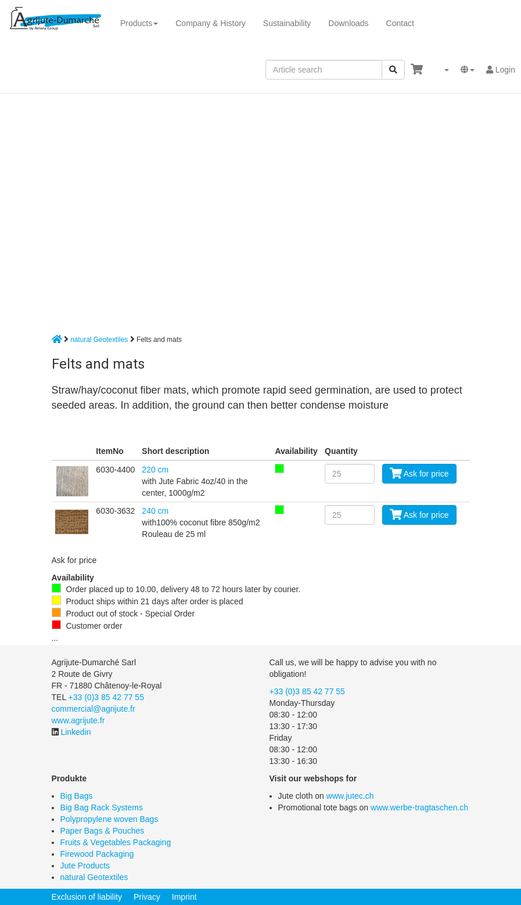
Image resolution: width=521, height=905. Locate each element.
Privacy (147, 897)
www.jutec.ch (350, 796)
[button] (442, 69)
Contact (400, 23)
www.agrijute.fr (78, 720)
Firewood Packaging (97, 854)
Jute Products (85, 865)
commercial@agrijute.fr (93, 708)
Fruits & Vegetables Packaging (115, 842)
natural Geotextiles (99, 340)
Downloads (348, 23)
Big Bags (76, 796)
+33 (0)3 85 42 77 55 (106, 697)
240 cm (155, 510)
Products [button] (139, 23)
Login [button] (500, 69)
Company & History (210, 23)
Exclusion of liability (87, 897)
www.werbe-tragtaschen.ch (419, 807)
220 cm (155, 469)
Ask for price (419, 473)
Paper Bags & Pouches (102, 830)
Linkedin (75, 732)
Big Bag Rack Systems (101, 807)
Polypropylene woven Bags (109, 819)
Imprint (184, 897)
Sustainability (287, 23)
